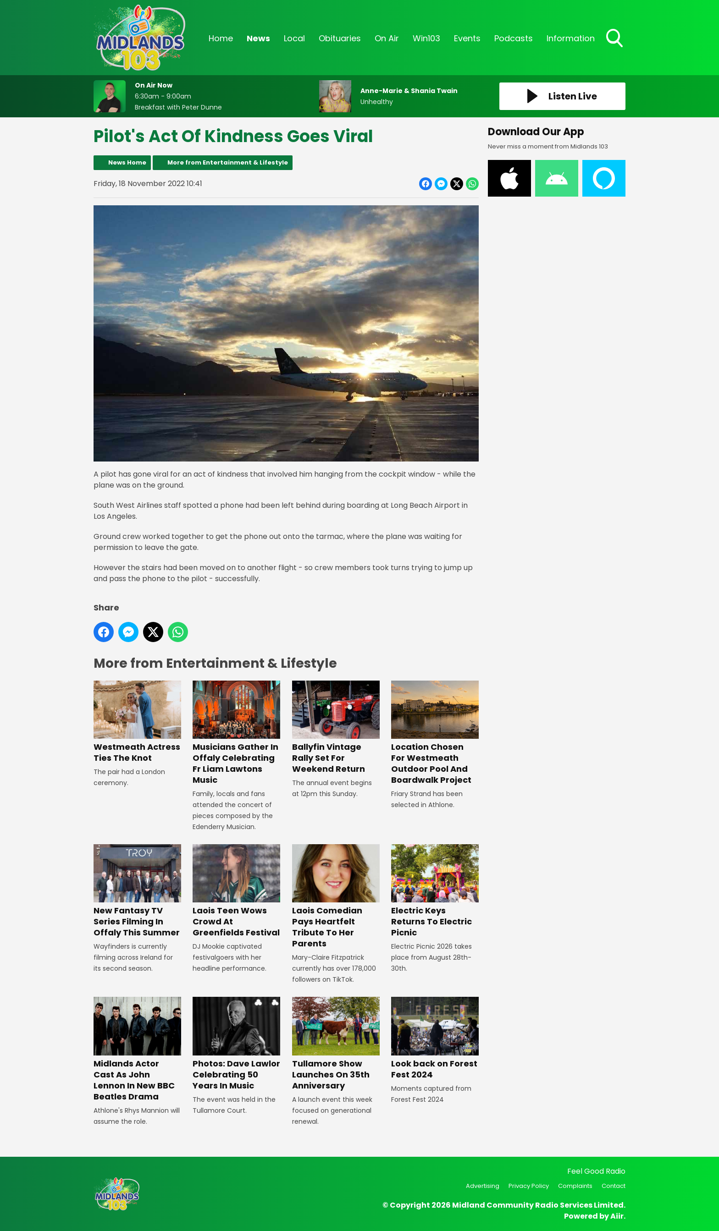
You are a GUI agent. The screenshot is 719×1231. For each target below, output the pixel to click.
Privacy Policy (529, 1186)
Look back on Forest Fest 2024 (435, 1038)
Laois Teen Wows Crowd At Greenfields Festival (236, 891)
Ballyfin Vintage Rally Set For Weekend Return (336, 728)
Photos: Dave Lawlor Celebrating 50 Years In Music (236, 1044)
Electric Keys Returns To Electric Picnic (435, 891)
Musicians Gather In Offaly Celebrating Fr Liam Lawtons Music (236, 733)
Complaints (575, 1186)
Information (571, 38)
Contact (613, 1186)
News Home (127, 162)
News (258, 38)
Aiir (617, 1216)
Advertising (482, 1186)
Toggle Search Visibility (615, 39)
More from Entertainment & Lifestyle (227, 162)
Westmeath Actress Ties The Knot (137, 722)
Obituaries (340, 38)
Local (294, 38)
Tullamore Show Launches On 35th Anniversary (336, 1044)
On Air (387, 38)
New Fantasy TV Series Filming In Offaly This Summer (137, 891)
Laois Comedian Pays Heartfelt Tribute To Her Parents (336, 896)
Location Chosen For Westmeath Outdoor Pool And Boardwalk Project (435, 733)
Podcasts (513, 38)
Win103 (426, 38)
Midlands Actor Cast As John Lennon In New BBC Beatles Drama (137, 1049)
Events (467, 38)
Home (221, 38)
